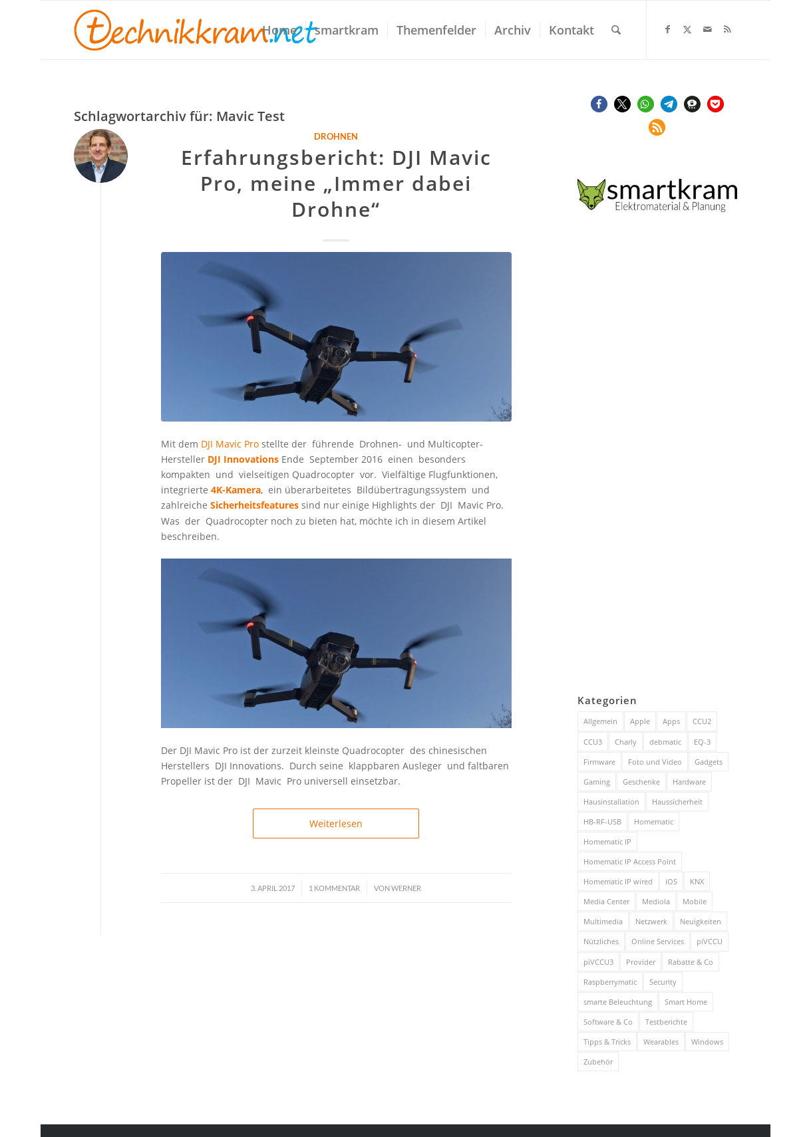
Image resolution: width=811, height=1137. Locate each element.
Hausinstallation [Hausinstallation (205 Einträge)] (611, 802)
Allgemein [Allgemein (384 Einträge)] (600, 721)
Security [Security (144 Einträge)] (663, 982)
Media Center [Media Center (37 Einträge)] (606, 901)
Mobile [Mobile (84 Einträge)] (695, 901)
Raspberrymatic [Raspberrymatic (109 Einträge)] (610, 982)
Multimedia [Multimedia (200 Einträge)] (603, 921)
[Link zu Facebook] (667, 29)
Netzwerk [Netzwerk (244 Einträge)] (651, 921)
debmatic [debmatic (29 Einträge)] (665, 742)
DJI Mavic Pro (230, 444)
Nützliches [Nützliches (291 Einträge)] (601, 941)
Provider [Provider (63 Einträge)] (640, 962)
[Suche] (616, 30)
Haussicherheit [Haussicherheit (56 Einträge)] (677, 802)
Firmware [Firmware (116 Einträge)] (599, 762)
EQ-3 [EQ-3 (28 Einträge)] (702, 742)
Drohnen (336, 137)
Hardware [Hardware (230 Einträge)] (689, 782)
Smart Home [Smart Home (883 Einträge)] (686, 1002)
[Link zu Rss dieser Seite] (727, 29)
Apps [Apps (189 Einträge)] (671, 721)
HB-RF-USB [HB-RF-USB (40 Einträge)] (602, 821)
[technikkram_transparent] (196, 30)
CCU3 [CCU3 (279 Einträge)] (592, 742)
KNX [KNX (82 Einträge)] (697, 881)
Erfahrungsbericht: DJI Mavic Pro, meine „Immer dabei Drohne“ (336, 183)
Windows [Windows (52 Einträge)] (707, 1042)
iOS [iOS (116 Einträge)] (671, 881)
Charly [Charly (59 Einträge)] (626, 742)
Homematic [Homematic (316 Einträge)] (653, 821)
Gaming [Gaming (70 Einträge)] (596, 782)
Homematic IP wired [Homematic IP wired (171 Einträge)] (618, 881)
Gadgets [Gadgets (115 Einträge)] (709, 762)
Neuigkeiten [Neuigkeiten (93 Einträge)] (700, 921)
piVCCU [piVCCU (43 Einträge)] (710, 941)
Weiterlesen (336, 823)
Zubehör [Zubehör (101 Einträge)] (598, 1062)
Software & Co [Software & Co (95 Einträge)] (608, 1022)
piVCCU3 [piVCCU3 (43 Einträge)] (598, 962)
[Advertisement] (657, 456)
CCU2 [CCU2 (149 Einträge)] (702, 721)
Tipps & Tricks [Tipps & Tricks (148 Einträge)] (607, 1042)
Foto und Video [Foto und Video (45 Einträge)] (655, 762)
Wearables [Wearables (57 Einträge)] (661, 1042)
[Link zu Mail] (707, 29)
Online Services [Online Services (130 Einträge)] (657, 941)
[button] (599, 104)
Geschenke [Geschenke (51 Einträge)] (641, 782)
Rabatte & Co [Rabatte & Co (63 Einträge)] (690, 962)
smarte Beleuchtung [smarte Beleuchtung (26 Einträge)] (617, 1002)
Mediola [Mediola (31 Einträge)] (656, 901)
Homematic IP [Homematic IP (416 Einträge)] (607, 841)
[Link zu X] (687, 29)
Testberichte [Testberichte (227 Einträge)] (666, 1022)
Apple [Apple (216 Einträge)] (640, 721)
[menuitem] (279, 30)
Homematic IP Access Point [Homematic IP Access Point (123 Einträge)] (629, 861)
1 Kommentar (334, 888)
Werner (406, 888)
